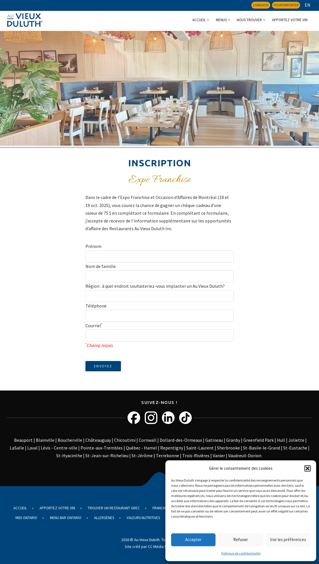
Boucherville (70, 440)
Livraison (261, 5)
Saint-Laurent (200, 448)
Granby (233, 440)
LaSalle (17, 448)
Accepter (193, 539)
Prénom (93, 246)
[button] (307, 468)
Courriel (94, 325)
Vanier (219, 455)
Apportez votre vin (290, 19)
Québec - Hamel (141, 448)
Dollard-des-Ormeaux (181, 440)
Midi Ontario (26, 517)
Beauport (23, 440)
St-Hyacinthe (69, 455)
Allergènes (104, 517)
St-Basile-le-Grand (261, 448)
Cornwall (147, 440)
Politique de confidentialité (241, 553)
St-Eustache (295, 448)
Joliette (296, 440)
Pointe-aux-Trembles (102, 448)
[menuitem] (306, 5)
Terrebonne (167, 455)
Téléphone (96, 306)
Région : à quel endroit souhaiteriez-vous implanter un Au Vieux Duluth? (155, 286)
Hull (281, 440)
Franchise (161, 508)
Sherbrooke (228, 448)
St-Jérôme (142, 455)
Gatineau (214, 440)
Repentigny (171, 448)
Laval (32, 448)
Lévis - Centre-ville (59, 448)
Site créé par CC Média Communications (159, 546)
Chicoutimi (125, 440)
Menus (221, 19)
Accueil (199, 19)
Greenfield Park (258, 440)
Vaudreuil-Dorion (244, 455)
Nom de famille (100, 266)
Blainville (45, 440)
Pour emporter (286, 5)
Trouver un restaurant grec (114, 508)
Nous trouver (249, 19)
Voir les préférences (288, 539)
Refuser (240, 539)
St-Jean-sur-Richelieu (106, 455)
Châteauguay (98, 440)
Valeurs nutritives (143, 517)
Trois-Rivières (196, 455)
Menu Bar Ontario (65, 517)
